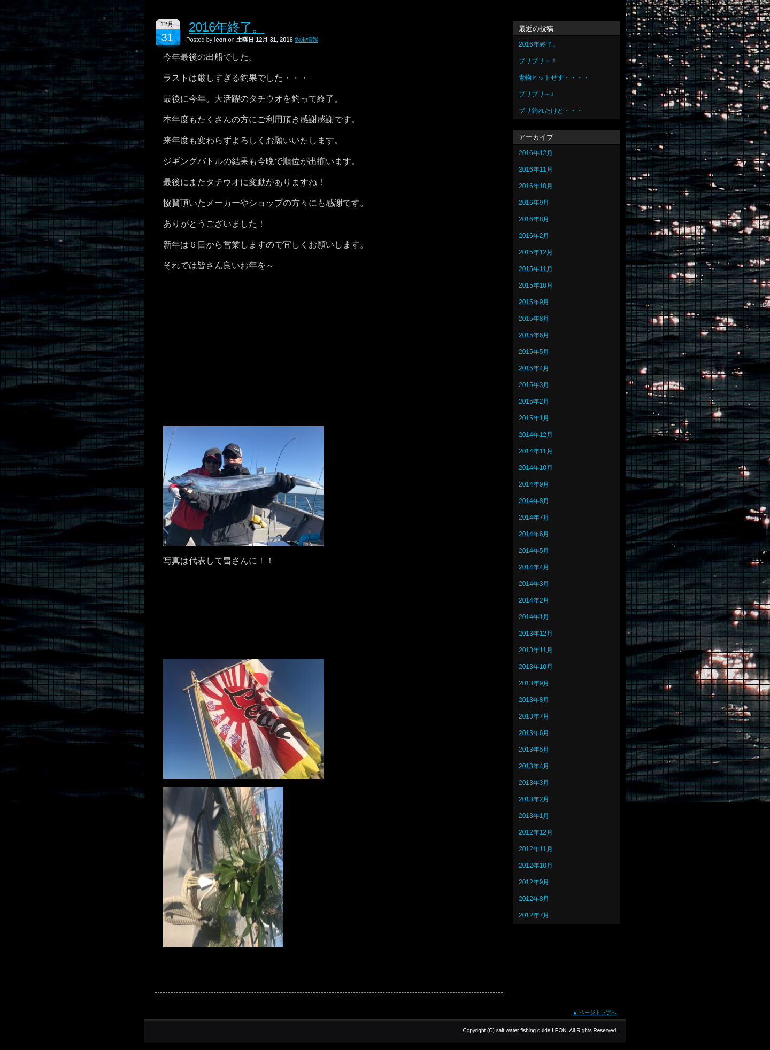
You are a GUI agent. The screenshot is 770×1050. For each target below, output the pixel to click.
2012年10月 (536, 865)
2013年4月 (534, 766)
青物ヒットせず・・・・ (554, 77)
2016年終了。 (226, 27)
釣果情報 (306, 39)
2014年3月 (534, 584)
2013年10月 (536, 666)
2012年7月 (534, 915)
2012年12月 (536, 832)
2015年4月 (534, 368)
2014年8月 (534, 501)
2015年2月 (534, 401)
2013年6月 (534, 733)
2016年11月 (536, 169)
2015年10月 (536, 285)
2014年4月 (534, 567)
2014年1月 (534, 617)
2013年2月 (534, 799)
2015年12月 (536, 252)
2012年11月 (536, 849)
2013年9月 (534, 683)
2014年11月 (536, 451)
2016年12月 (536, 153)
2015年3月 (534, 385)
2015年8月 (534, 318)
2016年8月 (534, 219)
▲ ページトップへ (594, 1012)
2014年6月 (534, 534)
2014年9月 (534, 484)
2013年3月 (534, 782)
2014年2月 (534, 600)
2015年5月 (534, 352)
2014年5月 (534, 550)
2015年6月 (534, 335)
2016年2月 (534, 236)
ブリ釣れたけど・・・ (551, 110)
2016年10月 (536, 186)
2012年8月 (534, 898)
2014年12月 (536, 434)
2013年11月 (536, 650)
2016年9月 (534, 202)
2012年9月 (534, 882)
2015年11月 (536, 269)
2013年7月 (534, 716)
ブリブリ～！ (538, 61)
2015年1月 (534, 418)
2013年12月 (536, 633)
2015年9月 (534, 302)
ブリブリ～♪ (536, 94)
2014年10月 (536, 468)
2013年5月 (534, 749)
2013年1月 (534, 816)
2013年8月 (534, 700)
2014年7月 (534, 517)
